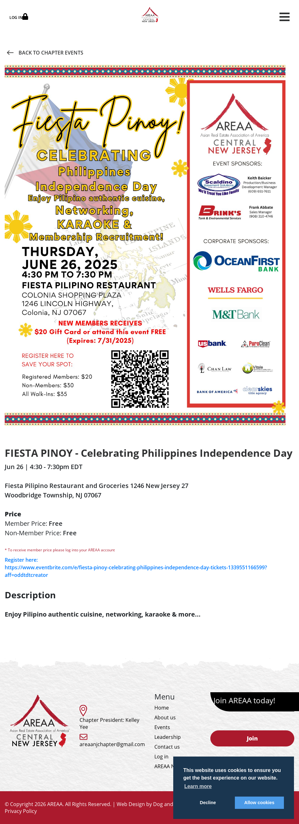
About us (165, 717)
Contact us (167, 746)
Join (252, 738)
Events (162, 727)
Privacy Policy (21, 811)
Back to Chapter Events (44, 52)
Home (161, 707)
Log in (161, 756)
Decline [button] (208, 802)
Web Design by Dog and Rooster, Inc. (160, 804)
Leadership (167, 737)
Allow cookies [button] (259, 802)
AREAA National (172, 766)
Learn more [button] (198, 786)
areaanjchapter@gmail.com (112, 744)
